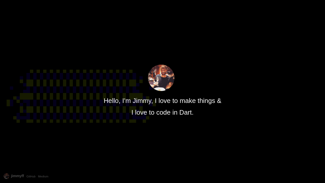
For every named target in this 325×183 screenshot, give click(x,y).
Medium (43, 176)
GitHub (31, 176)
